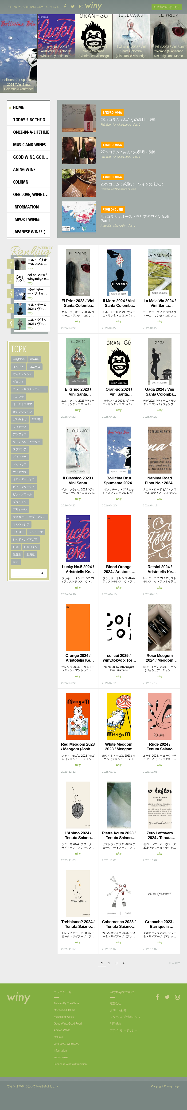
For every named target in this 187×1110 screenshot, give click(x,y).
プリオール (20, 515)
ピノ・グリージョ (24, 492)
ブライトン (20, 507)
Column (18, 188)
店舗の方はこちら (167, 7)
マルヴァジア (21, 530)
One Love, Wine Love (29, 200)
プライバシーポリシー (123, 1036)
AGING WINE (22, 175)
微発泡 (17, 560)
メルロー (18, 538)
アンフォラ (20, 440)
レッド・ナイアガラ (25, 545)
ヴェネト (18, 387)
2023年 (36, 425)
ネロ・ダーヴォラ (24, 485)
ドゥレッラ (20, 470)
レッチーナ (36, 538)
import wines (24, 225)
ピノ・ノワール (22, 500)
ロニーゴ (34, 372)
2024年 (34, 365)
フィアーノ (20, 432)
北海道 (31, 560)
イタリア (18, 372)
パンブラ (18, 402)
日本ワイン (31, 553)
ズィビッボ (20, 462)
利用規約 (115, 1029)
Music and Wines (27, 150)
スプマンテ (20, 455)
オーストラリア (22, 410)
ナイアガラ (20, 477)
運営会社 (115, 1009)
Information (24, 212)
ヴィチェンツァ (22, 380)
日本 (15, 553)
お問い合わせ (118, 1016)
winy (77, 327)
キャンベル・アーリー (26, 447)
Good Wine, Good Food (29, 163)
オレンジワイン (22, 417)
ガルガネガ (20, 425)
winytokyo (18, 365)
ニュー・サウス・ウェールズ (30, 395)
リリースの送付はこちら (125, 1022)
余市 (15, 568)
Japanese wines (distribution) (29, 237)
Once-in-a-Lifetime (29, 138)
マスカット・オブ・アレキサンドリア (30, 522)
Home (16, 113)
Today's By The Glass (29, 125)
